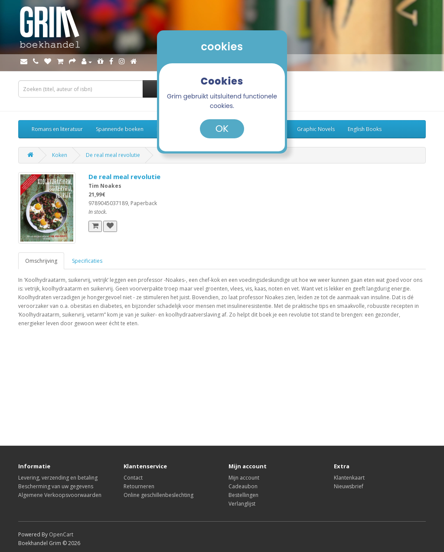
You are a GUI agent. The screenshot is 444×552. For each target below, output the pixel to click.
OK (222, 128)
